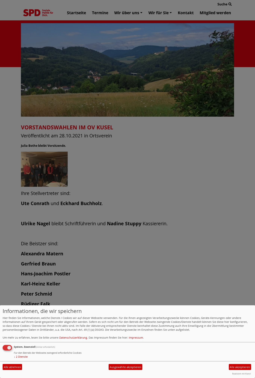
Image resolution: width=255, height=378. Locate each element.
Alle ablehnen (12, 367)
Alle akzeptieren (240, 367)
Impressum (136, 337)
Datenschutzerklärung (73, 337)
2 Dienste (21, 356)
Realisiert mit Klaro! (241, 373)
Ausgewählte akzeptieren (125, 367)
